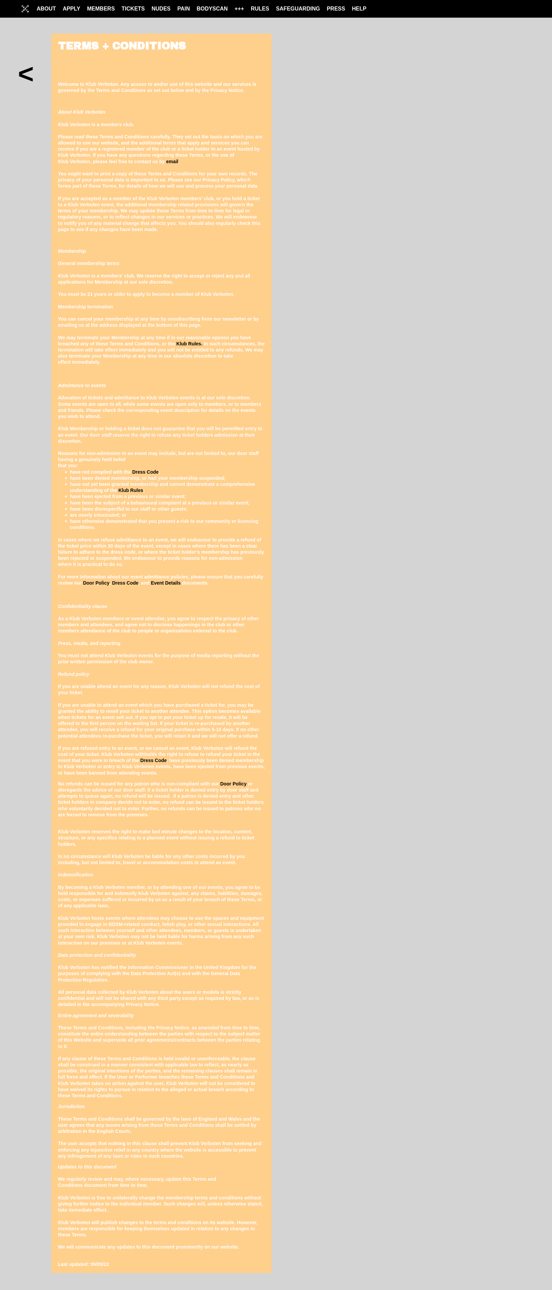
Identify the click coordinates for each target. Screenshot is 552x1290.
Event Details (166, 583)
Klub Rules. (189, 343)
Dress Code (145, 472)
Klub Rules (130, 490)
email (172, 161)
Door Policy (96, 583)
